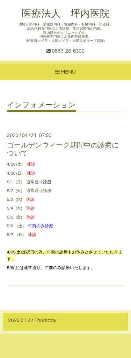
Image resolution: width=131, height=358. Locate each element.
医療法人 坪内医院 (66, 14)
